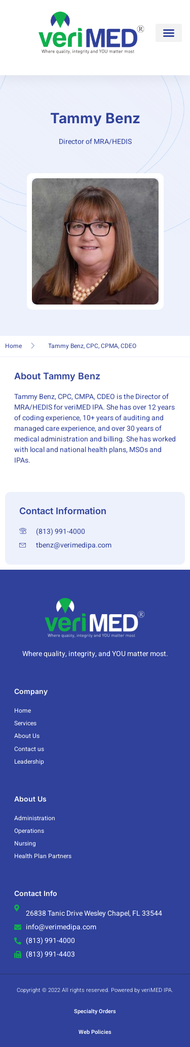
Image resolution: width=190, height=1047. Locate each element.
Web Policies (95, 1032)
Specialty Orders (95, 1011)
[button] (169, 33)
